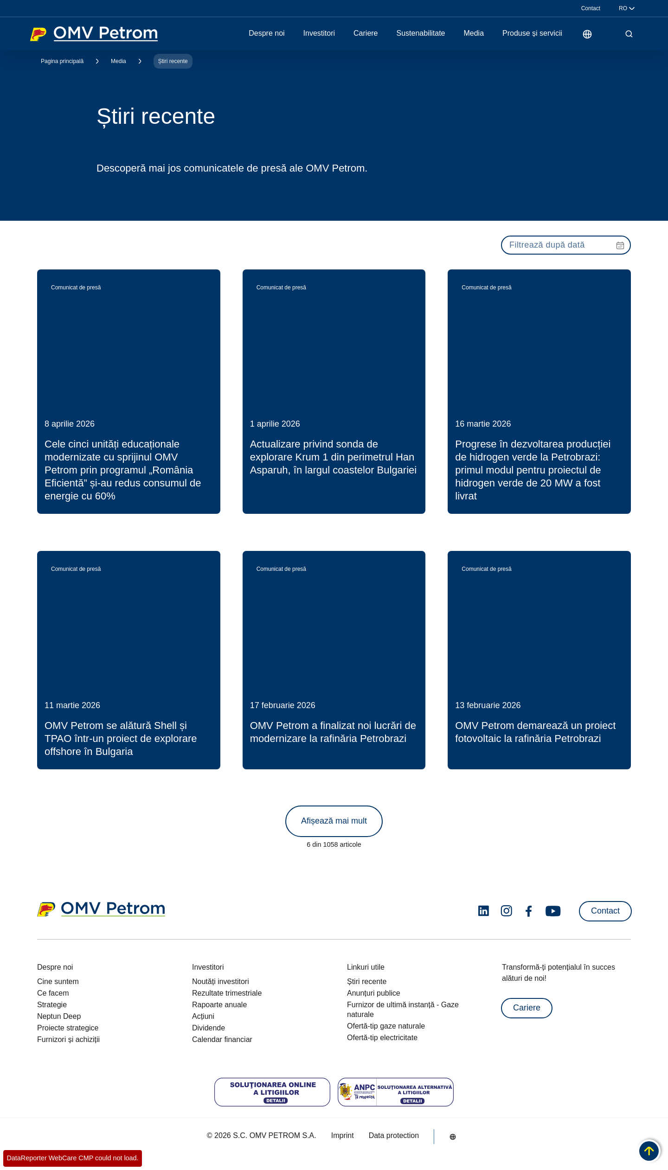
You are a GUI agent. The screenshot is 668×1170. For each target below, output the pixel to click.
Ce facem (53, 993)
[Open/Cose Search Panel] (629, 34)
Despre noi (266, 33)
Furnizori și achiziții (68, 1039)
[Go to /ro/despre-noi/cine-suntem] (587, 34)
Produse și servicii (532, 33)
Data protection (394, 1135)
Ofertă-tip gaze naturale (386, 1026)
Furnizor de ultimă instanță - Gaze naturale (403, 1009)
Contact (590, 8)
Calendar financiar (222, 1039)
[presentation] (566, 245)
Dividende (208, 1028)
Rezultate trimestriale (227, 993)
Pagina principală (62, 61)
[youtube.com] (553, 911)
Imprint (342, 1135)
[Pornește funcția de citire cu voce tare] (608, 34)
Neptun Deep (59, 1016)
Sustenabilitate (421, 33)
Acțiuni (203, 1016)
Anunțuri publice (373, 993)
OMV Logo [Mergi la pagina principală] (94, 33)
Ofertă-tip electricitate (382, 1038)
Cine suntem (58, 981)
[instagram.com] (506, 911)
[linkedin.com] (483, 911)
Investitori (319, 33)
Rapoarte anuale (219, 1005)
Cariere (365, 33)
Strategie (52, 1005)
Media (473, 33)
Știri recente (173, 61)
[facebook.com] (528, 911)
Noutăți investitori (220, 981)
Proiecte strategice (68, 1028)
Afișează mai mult (334, 820)
